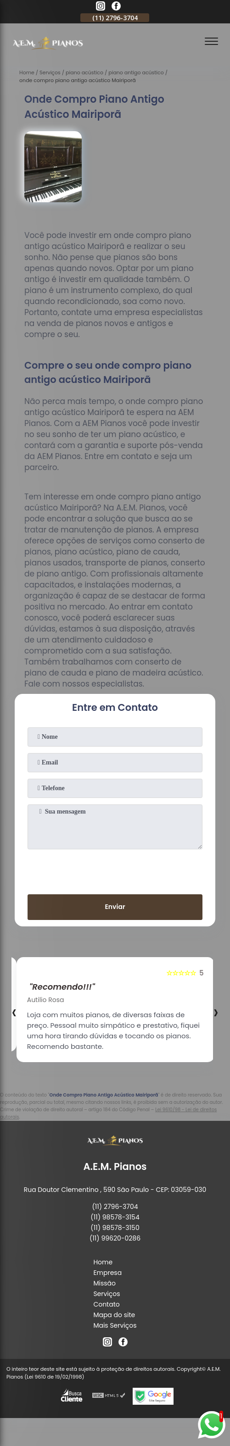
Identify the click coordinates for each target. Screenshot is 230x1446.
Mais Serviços (114, 1325)
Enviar (115, 906)
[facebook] (116, 7)
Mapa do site (114, 1314)
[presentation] (115, 870)
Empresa (107, 1272)
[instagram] (100, 7)
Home (102, 1262)
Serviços (106, 1293)
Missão (104, 1283)
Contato (106, 1304)
